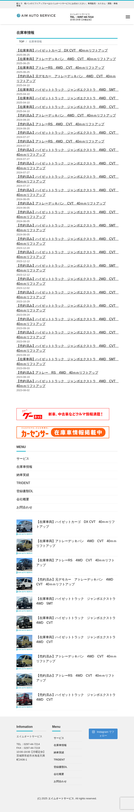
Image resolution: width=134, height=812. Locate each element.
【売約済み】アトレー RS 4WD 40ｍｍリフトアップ (57, 372)
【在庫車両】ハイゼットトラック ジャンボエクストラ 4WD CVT (67, 98)
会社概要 (22, 499)
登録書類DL (24, 491)
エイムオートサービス (61, 798)
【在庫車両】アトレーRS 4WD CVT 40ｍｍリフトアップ (60, 67)
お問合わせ (24, 507)
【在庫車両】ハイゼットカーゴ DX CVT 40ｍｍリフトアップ (62, 50)
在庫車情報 (24, 466)
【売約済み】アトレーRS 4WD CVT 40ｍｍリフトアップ (60, 124)
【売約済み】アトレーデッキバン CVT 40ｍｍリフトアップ (61, 203)
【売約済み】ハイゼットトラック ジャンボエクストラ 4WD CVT (67, 132)
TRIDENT (23, 483)
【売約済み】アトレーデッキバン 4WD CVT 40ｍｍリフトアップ (66, 115)
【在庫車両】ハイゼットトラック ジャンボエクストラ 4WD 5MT (67, 89)
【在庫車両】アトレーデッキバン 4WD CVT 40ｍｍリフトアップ (66, 59)
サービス (22, 458)
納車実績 (22, 475)
